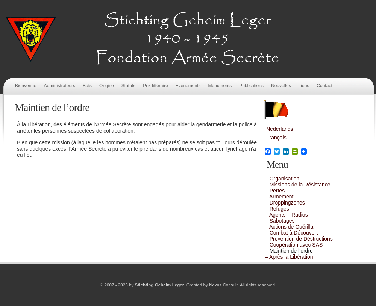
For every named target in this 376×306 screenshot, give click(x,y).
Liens (304, 85)
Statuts (128, 85)
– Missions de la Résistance (298, 185)
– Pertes (275, 191)
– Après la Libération (289, 257)
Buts (87, 85)
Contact (324, 85)
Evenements (188, 85)
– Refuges (277, 209)
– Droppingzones (285, 203)
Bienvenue (25, 85)
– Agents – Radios (286, 215)
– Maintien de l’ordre (289, 251)
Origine (106, 85)
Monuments (220, 85)
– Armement (279, 197)
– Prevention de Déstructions (299, 239)
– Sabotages (280, 221)
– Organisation (282, 179)
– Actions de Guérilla (289, 227)
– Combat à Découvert (291, 233)
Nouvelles (281, 85)
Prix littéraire (155, 85)
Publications (251, 85)
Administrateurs (59, 85)
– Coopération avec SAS (294, 245)
